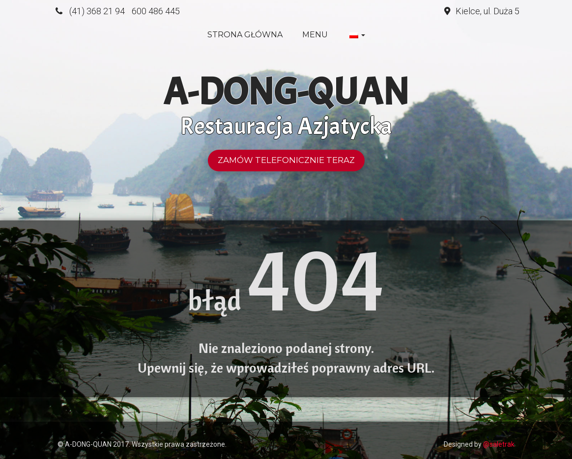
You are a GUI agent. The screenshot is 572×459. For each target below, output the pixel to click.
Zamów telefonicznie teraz (286, 160)
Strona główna (245, 34)
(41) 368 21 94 (97, 11)
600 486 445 (156, 11)
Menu (315, 34)
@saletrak (499, 444)
